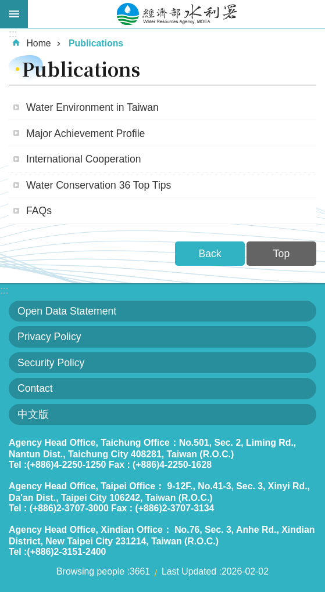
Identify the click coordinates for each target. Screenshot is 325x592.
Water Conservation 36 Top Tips (98, 185)
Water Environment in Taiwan (92, 107)
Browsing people (90, 571)
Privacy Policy (49, 336)
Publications (96, 43)
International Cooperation (83, 159)
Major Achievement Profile (85, 133)
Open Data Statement (66, 311)
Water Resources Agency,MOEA (176, 14)
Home (38, 43)
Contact (35, 388)
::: (4, 290)
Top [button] (281, 253)
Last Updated (189, 571)
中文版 (33, 414)
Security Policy (50, 363)
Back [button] (209, 253)
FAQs (39, 210)
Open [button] (14, 14)
